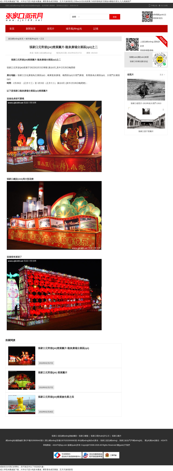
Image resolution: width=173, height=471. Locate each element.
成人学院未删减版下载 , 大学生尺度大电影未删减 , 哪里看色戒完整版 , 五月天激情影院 (36, 469)
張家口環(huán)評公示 (100, 436)
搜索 (115, 17)
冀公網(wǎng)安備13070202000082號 (61, 440)
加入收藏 (164, 5)
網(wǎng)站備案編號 (14, 440)
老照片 (50, 28)
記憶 (95, 28)
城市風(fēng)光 (74, 28)
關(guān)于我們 (123, 445)
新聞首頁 (31, 28)
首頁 (11, 28)
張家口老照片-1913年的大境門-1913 (146, 103)
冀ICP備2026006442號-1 (33, 440)
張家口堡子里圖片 (146, 131)
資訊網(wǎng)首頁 (15, 39)
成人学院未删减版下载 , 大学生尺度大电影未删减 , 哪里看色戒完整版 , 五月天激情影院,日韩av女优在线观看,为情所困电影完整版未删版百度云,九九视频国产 (65, 1)
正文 (42, 39)
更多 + (162, 75)
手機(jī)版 (154, 5)
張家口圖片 (116, 436)
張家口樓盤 (83, 436)
